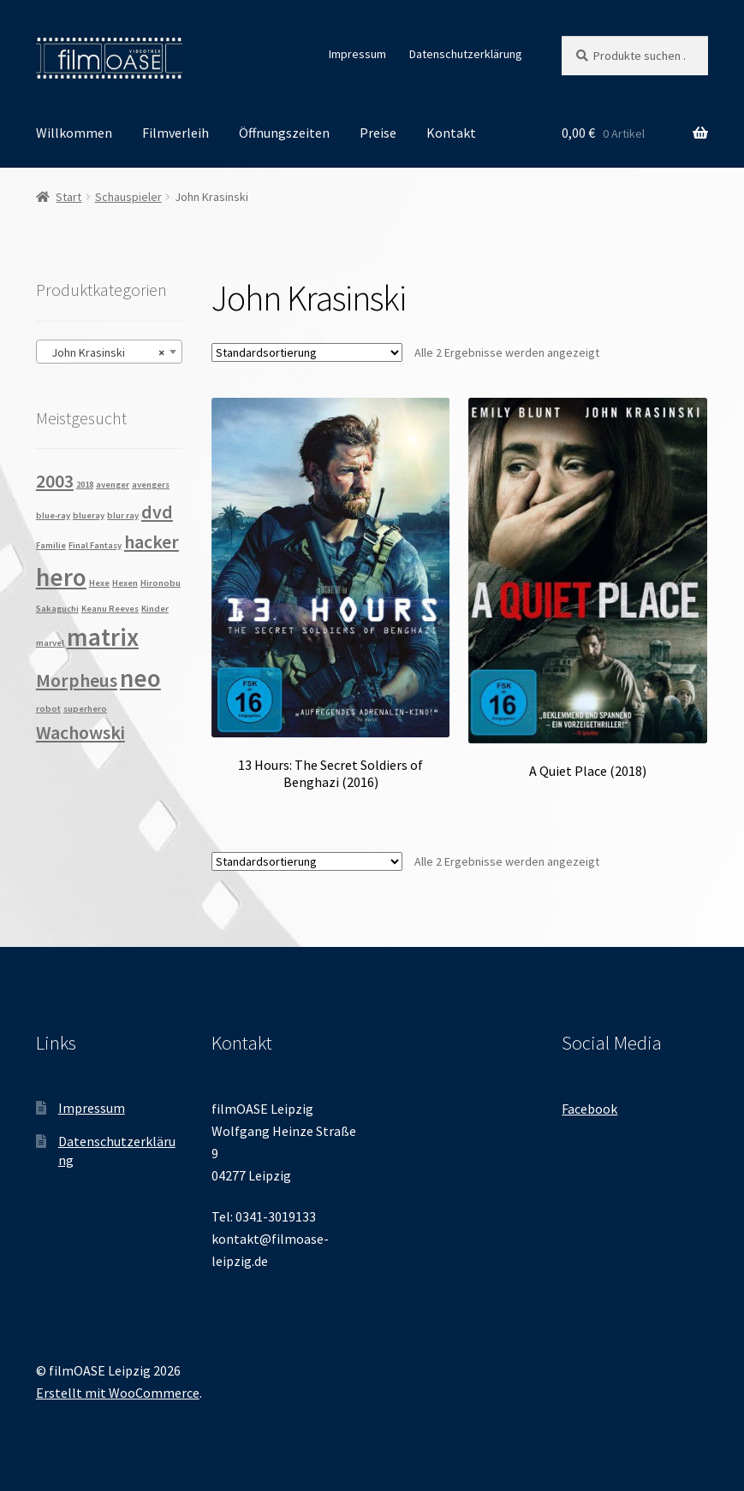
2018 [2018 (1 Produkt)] (84, 484)
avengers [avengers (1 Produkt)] (151, 484)
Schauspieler (128, 196)
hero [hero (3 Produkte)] (61, 577)
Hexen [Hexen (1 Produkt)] (125, 583)
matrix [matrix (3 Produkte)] (103, 637)
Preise (378, 132)
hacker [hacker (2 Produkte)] (151, 541)
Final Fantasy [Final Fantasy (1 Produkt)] (95, 545)
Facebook (589, 1108)
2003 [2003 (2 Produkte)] (55, 481)
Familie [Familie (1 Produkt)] (51, 545)
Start (68, 196)
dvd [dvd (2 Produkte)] (157, 512)
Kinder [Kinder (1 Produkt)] (155, 608)
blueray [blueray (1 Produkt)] (88, 515)
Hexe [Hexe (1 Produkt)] (99, 583)
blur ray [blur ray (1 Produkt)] (123, 515)
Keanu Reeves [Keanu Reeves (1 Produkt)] (110, 608)
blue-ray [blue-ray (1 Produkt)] (53, 515)
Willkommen (74, 132)
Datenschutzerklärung (465, 54)
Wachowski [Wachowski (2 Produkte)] (80, 732)
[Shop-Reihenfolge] (306, 352)
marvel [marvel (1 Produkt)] (50, 642)
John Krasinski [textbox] (104, 352)
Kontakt (451, 132)
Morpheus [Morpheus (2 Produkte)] (76, 680)
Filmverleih (175, 132)
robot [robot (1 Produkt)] (48, 708)
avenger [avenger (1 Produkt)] (112, 484)
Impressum (357, 54)
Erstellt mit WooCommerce (117, 1392)
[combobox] (109, 352)
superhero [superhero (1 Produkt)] (85, 708)
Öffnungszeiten (284, 132)
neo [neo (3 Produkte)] (140, 678)
